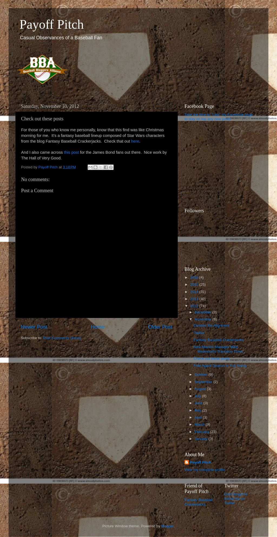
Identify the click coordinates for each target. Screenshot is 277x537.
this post (71, 152)
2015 (194, 284)
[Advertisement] (218, 164)
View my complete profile (204, 470)
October (201, 374)
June (198, 403)
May (198, 410)
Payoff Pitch (51, 24)
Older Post (160, 327)
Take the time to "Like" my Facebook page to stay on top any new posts (218, 116)
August (200, 389)
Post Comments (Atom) (62, 338)
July (198, 396)
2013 (194, 299)
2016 (194, 277)
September (203, 382)
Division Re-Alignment (212, 325)
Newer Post (34, 327)
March (200, 424)
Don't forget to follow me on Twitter (236, 498)
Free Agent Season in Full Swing (220, 366)
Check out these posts (212, 358)
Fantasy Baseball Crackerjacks (219, 340)
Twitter (199, 333)
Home (97, 327)
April (198, 417)
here (135, 141)
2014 (194, 292)
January (201, 439)
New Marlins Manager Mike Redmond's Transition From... (220, 349)
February (202, 432)
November (203, 319)
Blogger (167, 526)
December (203, 312)
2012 (194, 306)
